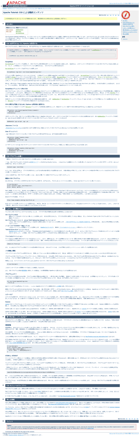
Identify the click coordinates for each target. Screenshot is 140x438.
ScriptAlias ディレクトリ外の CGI (16, 88)
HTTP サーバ (11, 8)
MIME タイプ (34, 162)
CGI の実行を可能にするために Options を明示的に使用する (24, 104)
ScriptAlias (20, 33)
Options (18, 31)
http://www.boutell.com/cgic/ (68, 396)
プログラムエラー (11, 274)
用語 (129, 3)
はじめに (125, 20)
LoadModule (96, 50)
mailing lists (90, 428)
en (108, 15)
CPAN (39, 391)
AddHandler (19, 30)
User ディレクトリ (11, 131)
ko (119, 15)
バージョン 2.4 (33, 8)
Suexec (7, 302)
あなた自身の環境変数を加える (18, 342)
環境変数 (24, 270)
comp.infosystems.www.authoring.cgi (66, 402)
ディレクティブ (120, 3)
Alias (14, 77)
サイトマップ (135, 3)
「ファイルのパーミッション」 (67, 227)
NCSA (87, 407)
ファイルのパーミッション (13, 236)
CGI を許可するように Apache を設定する (129, 23)
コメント (125, 39)
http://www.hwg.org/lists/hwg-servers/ (58, 404)
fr (113, 15)
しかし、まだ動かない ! (129, 28)
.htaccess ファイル (11, 125)
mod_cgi (8, 31)
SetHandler (65, 99)
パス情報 (58, 286)
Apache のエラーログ (47, 227)
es (111, 15)
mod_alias (9, 30)
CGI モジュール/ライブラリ (130, 32)
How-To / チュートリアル (44, 8)
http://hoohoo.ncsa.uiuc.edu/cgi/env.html (97, 336)
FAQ (126, 3)
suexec (7, 304)
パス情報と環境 (10, 251)
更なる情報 (126, 34)
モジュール (112, 3)
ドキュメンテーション (22, 8)
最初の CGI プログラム (12, 178)
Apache (5, 8)
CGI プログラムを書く (129, 26)
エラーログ (8, 294)
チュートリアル (13, 128)
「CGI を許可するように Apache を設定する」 (78, 222)
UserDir (112, 93)
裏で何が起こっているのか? (130, 30)
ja (116, 15)
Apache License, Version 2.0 (16, 435)
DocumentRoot (61, 77)
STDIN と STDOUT (11, 355)
